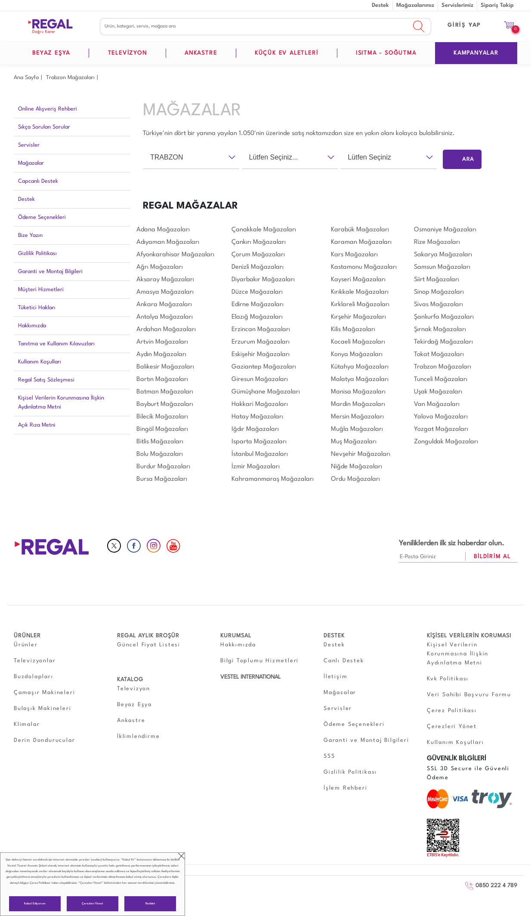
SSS (329, 756)
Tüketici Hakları (37, 307)
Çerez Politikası (40, 883)
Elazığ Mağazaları (257, 317)
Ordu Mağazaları (355, 479)
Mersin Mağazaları (357, 417)
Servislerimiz (457, 5)
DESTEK (334, 636)
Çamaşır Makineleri (44, 692)
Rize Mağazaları (437, 242)
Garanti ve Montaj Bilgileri (50, 271)
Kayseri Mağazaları (358, 280)
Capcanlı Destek (38, 181)
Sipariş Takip (497, 5)
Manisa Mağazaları (358, 392)
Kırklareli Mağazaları (360, 304)
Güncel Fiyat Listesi (148, 645)
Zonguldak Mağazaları (446, 442)
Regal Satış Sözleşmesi (46, 380)
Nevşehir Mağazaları (360, 454)
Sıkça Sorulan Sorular (44, 127)
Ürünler (26, 645)
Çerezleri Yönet (92, 903)
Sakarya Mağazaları (443, 255)
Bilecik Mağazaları (162, 417)
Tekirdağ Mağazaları (443, 342)
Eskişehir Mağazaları (261, 354)
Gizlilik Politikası (37, 253)
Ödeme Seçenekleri (42, 217)
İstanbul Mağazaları (260, 454)
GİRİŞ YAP (464, 25)
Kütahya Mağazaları (360, 367)
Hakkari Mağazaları (260, 404)
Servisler (29, 145)
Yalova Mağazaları (441, 417)
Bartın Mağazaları (162, 379)
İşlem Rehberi (345, 788)
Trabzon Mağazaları (70, 77)
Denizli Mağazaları (258, 267)
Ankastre (131, 720)
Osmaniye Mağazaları (445, 230)
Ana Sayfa (26, 77)
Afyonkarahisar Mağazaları (175, 255)
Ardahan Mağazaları (166, 329)
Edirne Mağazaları (258, 304)
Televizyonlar (35, 661)
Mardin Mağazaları (358, 404)
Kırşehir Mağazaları (358, 317)
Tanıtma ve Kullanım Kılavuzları (56, 344)
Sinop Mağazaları (439, 292)
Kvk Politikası (448, 679)
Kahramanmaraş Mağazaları (273, 479)
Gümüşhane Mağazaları (266, 392)
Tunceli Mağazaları (440, 379)
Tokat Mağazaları (439, 354)
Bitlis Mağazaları (159, 442)
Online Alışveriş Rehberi (47, 109)
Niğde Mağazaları (356, 467)
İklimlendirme (138, 736)
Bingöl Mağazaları (162, 429)
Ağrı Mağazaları (159, 267)
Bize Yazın (30, 235)
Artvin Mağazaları (162, 342)
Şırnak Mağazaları (440, 329)
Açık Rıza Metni (37, 425)
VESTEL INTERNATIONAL (250, 677)
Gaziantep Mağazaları (264, 367)
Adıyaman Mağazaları (167, 242)
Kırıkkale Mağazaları (360, 292)
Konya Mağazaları (357, 354)
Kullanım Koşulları (39, 362)
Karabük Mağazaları (360, 230)
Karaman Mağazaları (361, 242)
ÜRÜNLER (27, 636)
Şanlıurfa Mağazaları (444, 317)
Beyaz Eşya (134, 704)
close (181, 856)
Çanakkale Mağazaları (264, 230)
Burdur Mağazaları (163, 467)
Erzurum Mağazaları (261, 342)
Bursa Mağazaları (161, 479)
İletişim (335, 676)
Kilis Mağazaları (353, 329)
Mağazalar (31, 163)
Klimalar (27, 724)
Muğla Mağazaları (357, 429)
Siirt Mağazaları (436, 280)
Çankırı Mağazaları (259, 242)
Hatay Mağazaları (257, 417)
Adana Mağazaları (163, 230)
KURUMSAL (235, 636)
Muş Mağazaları (354, 442)
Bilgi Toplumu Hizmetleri (259, 661)
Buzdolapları (33, 676)
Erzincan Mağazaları (261, 329)
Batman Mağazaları (164, 392)
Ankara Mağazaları (164, 304)
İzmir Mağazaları (256, 467)
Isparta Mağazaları (259, 442)
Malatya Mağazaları (360, 379)
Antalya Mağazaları (164, 317)
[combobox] (191, 157)
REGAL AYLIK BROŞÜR (148, 636)
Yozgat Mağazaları (441, 429)
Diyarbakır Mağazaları (263, 280)
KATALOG (130, 679)
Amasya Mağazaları (165, 292)
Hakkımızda (32, 326)
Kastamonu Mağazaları (364, 267)
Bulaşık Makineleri (42, 708)
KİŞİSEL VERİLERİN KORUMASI (469, 636)
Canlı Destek (344, 661)
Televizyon (133, 689)
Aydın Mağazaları (161, 354)
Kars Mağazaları (354, 255)
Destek (380, 5)
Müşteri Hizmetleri (41, 289)
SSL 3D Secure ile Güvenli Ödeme (468, 773)
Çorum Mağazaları (258, 255)
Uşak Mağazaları (438, 392)
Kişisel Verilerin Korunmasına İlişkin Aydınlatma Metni (61, 402)
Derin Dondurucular (44, 740)
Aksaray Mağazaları (165, 280)
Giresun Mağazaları (260, 379)
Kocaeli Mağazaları (358, 342)
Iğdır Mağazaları (255, 429)
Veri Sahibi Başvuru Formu (469, 695)
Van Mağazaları (437, 404)
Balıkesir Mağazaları (165, 367)
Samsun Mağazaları (442, 267)
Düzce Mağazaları (257, 292)
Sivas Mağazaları (438, 304)
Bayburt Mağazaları (164, 404)
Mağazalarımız (415, 5)
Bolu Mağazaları (159, 454)
